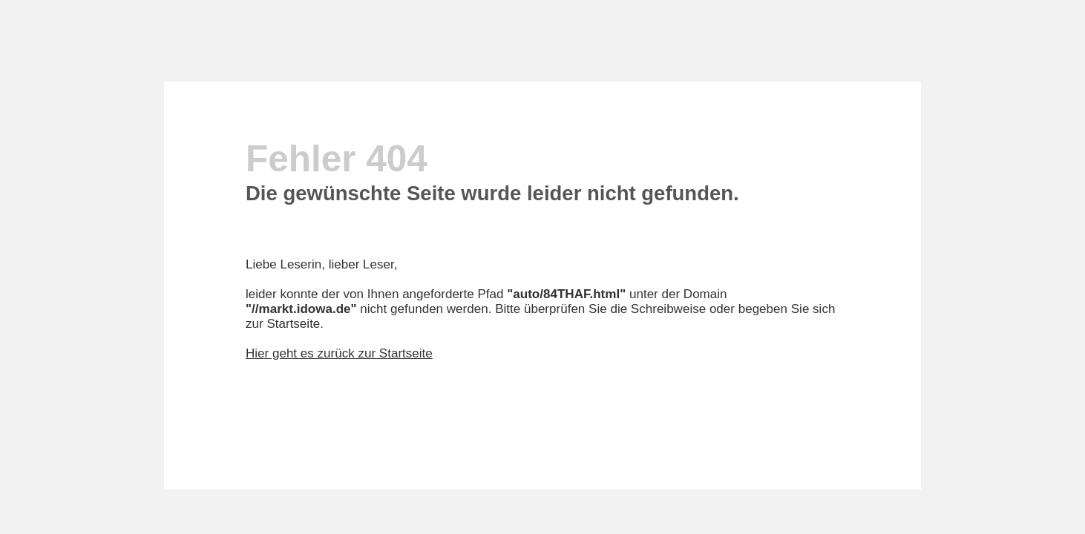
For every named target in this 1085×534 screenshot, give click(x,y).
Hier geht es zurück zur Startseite (339, 353)
